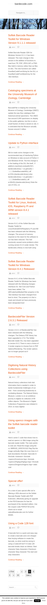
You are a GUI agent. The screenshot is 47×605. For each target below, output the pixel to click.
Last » (28, 575)
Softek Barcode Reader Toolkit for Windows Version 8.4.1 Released (21, 265)
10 (18, 575)
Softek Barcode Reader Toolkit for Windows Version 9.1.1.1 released (22, 39)
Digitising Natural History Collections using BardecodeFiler (22, 369)
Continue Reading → (16, 82)
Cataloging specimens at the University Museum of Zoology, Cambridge (22, 94)
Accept (37, 600)
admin (13, 47)
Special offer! (15, 481)
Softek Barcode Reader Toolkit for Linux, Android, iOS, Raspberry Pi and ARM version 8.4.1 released (22, 206)
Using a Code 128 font (20, 523)
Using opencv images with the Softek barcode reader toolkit (23, 424)
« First (11, 571)
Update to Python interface (23, 143)
